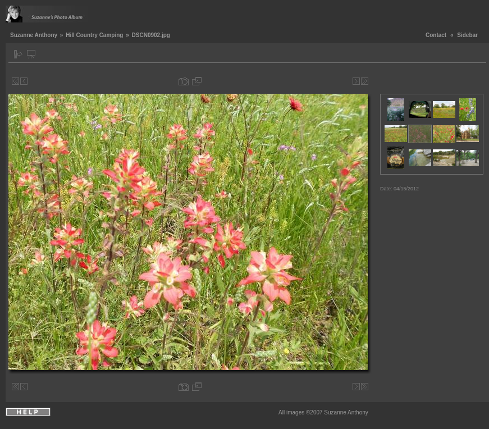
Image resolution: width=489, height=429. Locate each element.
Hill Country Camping (94, 35)
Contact (436, 35)
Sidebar (467, 35)
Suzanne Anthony (33, 35)
